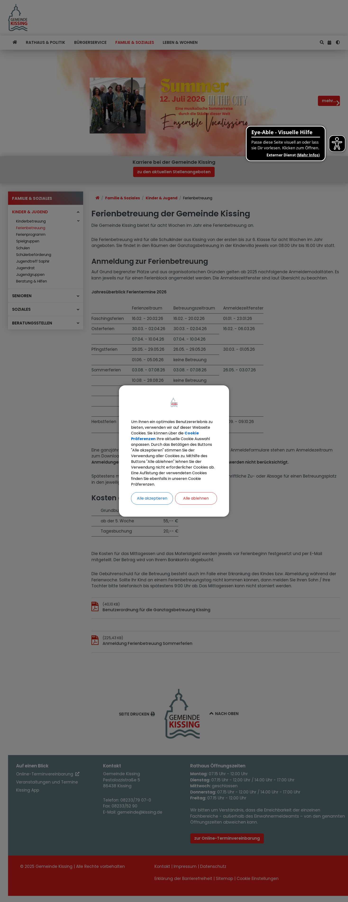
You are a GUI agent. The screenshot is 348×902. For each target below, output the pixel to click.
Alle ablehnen (196, 498)
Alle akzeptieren (152, 498)
